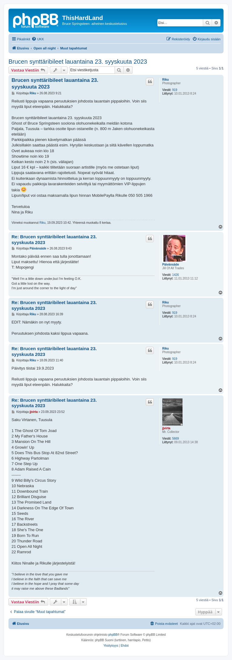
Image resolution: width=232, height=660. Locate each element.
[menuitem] (38, 39)
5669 (175, 438)
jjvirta (166, 428)
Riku (165, 79)
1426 (175, 274)
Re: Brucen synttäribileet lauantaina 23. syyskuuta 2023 (54, 239)
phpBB (112, 634)
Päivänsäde (170, 264)
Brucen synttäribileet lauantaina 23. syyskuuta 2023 (77, 61)
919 (174, 90)
